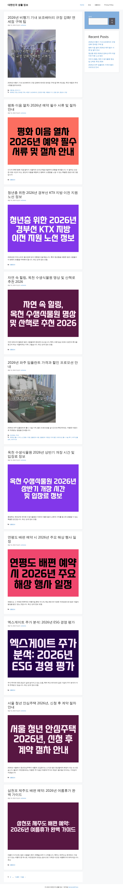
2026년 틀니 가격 (15, 437)
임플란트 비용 (35, 437)
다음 (23, 877)
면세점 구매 (21, 92)
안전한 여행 (41, 92)
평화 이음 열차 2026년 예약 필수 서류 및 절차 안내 (42, 107)
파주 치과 (14, 439)
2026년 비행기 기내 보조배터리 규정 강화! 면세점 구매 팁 (41, 19)
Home (82, 5)
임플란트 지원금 (45, 437)
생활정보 (97, 5)
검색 (90, 16)
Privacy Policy (108, 5)
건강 (89, 5)
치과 (17, 435)
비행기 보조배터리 (31, 92)
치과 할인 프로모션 (56, 437)
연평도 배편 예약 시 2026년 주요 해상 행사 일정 (42, 539)
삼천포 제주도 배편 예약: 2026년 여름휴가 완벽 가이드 (41, 792)
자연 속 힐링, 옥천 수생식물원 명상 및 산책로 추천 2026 (41, 279)
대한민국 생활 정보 (18, 4)
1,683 (17, 877)
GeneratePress (73, 887)
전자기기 (17, 90)
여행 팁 (12, 90)
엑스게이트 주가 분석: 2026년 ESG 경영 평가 (41, 622)
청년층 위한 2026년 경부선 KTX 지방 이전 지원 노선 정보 (43, 194)
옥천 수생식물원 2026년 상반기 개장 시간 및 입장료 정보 (41, 454)
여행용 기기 (49, 92)
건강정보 (12, 435)
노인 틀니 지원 (25, 437)
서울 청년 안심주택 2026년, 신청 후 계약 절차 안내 (42, 705)
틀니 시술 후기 (67, 437)
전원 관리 (56, 92)
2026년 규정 (13, 92)
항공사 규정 (63, 92)
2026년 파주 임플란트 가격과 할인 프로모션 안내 (43, 364)
